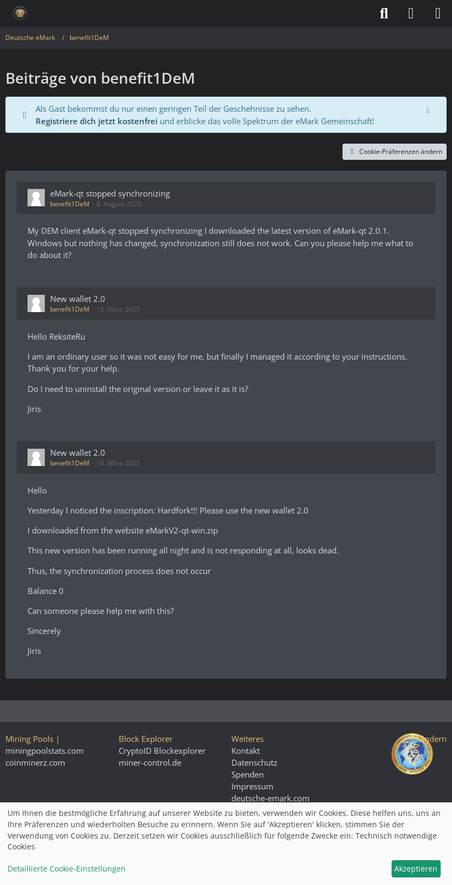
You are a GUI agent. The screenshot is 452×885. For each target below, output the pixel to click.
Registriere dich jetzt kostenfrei (96, 121)
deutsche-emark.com (270, 798)
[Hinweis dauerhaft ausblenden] (428, 109)
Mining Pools (29, 738)
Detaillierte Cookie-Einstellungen (67, 868)
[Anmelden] (411, 13)
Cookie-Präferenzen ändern (394, 151)
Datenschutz (254, 762)
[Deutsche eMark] (20, 13)
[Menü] (438, 13)
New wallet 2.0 (77, 298)
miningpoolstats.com (44, 750)
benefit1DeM (70, 203)
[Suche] (384, 13)
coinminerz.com (35, 762)
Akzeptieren (415, 868)
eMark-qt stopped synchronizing (110, 193)
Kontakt (245, 750)
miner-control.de (150, 762)
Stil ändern (427, 738)
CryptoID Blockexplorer (162, 750)
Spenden (247, 774)
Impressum (252, 786)
